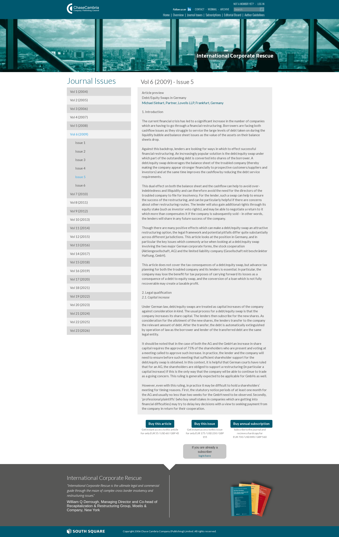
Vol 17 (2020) (80, 279)
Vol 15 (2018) (80, 262)
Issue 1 (77, 143)
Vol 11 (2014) (80, 228)
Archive (224, 9)
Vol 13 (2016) (80, 245)
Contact (199, 9)
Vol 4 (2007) (79, 117)
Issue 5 (78, 177)
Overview (178, 15)
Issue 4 (77, 168)
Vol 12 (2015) (80, 237)
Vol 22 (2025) (80, 322)
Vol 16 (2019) (80, 271)
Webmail (212, 9)
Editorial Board (232, 15)
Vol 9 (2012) (79, 211)
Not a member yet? (243, 4)
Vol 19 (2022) (80, 296)
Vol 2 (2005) (79, 100)
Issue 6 (77, 185)
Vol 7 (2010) (79, 194)
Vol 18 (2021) (80, 288)
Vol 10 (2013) (80, 219)
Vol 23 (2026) (80, 330)
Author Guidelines (254, 15)
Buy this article (160, 424)
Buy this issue (204, 424)
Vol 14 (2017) (80, 254)
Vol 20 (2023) (80, 305)
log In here (205, 455)
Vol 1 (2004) (79, 92)
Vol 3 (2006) (79, 109)
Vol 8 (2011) (79, 202)
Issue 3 (77, 160)
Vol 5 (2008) (79, 125)
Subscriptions (213, 15)
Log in (260, 4)
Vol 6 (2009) (79, 134)
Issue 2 (77, 151)
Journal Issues (194, 15)
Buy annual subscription (251, 424)
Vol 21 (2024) (80, 313)
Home (166, 15)
